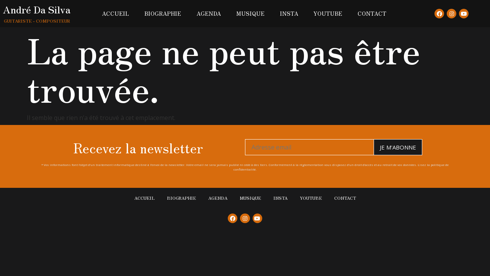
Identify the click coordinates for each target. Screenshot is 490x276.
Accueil (115, 13)
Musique (250, 13)
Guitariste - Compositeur (37, 21)
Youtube (328, 13)
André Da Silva (36, 9)
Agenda (208, 13)
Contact (372, 13)
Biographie (162, 13)
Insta (289, 13)
